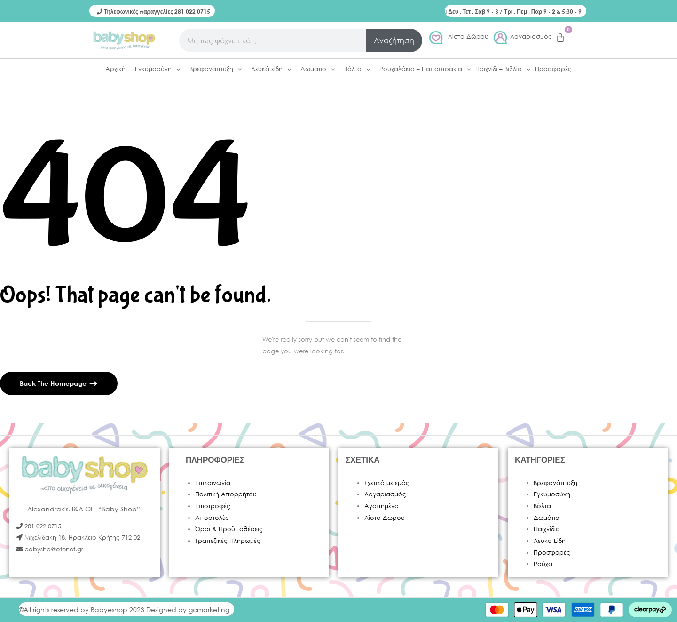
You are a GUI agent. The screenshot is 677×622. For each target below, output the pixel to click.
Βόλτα (542, 506)
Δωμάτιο (546, 518)
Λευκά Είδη (550, 541)
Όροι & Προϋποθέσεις (229, 529)
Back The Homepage (54, 383)
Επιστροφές (212, 506)
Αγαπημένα (381, 506)
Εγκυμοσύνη (552, 494)
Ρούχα (543, 564)
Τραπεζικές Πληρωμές (227, 541)
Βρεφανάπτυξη (555, 483)
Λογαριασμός (531, 36)
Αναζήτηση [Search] (394, 40)
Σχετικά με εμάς (386, 483)
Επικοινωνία (212, 483)
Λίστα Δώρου (468, 36)
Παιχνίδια (547, 529)
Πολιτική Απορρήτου (226, 494)
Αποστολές (212, 518)
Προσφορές (552, 553)
